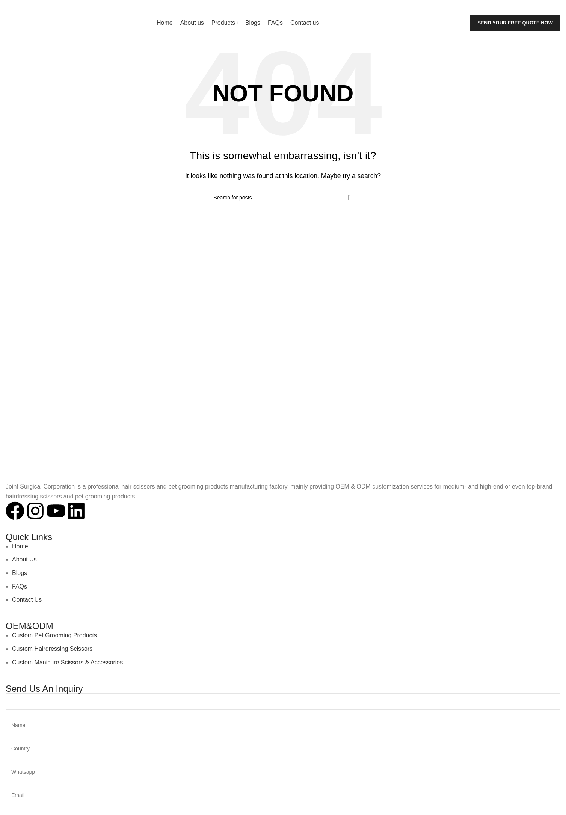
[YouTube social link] (550, 7)
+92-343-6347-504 (108, 7)
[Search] (507, 7)
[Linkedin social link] (556, 7)
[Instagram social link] (542, 7)
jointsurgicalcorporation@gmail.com (52, 7)
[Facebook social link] (536, 7)
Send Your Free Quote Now (515, 23)
